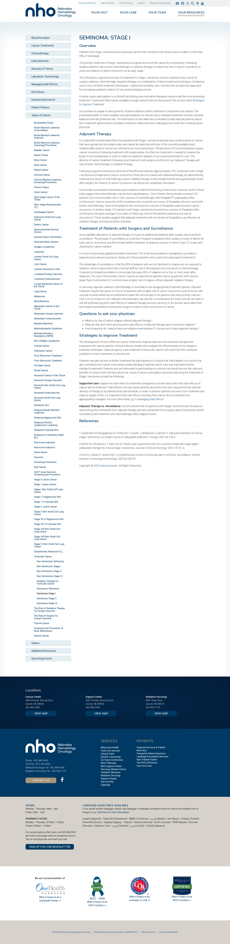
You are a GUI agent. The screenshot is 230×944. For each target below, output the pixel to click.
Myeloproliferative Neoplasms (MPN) (43, 334)
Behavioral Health (110, 747)
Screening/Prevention (45, 462)
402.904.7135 (153, 707)
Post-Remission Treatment (48, 355)
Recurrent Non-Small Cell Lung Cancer (49, 386)
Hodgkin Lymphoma (44, 246)
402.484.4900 (33, 707)
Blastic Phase (41, 155)
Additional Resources (43, 650)
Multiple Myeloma (43, 323)
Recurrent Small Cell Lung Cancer (47, 399)
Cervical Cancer (42, 174)
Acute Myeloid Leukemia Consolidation (46, 129)
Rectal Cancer (41, 370)
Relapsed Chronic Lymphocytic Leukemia (46, 424)
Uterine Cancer (41, 635)
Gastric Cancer (41, 224)
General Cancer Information (48, 237)
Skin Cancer (40, 467)
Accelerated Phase (44, 122)
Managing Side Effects (151, 399)
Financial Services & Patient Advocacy (151, 749)
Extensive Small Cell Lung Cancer (47, 218)
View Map (41, 713)
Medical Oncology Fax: (37, 767)
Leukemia (39, 251)
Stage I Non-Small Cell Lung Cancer (48, 490)
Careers (141, 3)
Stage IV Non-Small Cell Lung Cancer (49, 545)
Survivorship (107, 781)
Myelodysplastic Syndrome (48, 328)
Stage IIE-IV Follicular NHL (47, 524)
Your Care (128, 13)
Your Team (157, 13)
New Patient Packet (147, 759)
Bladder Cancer (42, 150)
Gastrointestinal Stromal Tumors (46, 231)
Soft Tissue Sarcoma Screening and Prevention (47, 473)
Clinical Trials (107, 753)
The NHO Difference (147, 762)
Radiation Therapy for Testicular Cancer (48, 582)
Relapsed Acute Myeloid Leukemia (46, 411)
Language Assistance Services (152, 756)
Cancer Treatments (42, 45)
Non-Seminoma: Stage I (49, 566)
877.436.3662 (43, 764)
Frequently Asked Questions (151, 753)
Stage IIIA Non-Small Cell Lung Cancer (47, 530)
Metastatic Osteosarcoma (47, 318)
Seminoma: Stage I (46, 593)
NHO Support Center (111, 766)
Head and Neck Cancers (46, 241)
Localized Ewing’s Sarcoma (48, 274)
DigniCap (105, 784)
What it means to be (182, 896)
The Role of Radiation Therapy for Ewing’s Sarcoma (49, 609)
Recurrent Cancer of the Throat (49, 375)
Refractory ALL (41, 405)
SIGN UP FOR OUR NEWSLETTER (49, 847)
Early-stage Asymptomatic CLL (47, 206)
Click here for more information (113, 812)
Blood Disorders (40, 37)
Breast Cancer (41, 169)
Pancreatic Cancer (43, 350)
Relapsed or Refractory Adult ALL (49, 436)
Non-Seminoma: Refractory (50, 561)
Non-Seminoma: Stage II (49, 571)
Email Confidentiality (168, 932)
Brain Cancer (40, 165)
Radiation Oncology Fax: (38, 771)
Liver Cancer (40, 264)
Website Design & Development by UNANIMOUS (115, 932)
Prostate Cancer (42, 365)
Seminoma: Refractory (48, 588)
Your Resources (191, 13)
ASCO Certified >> (182, 900)
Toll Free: (30, 764)
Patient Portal (126, 3)
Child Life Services (110, 750)
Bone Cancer (40, 160)
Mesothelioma (41, 301)
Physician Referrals (87, 3)
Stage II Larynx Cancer (45, 506)
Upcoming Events (41, 658)
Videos (35, 643)
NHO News (37, 92)
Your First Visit (144, 766)
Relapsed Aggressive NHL (47, 417)
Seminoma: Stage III (47, 603)
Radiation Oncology (111, 775)
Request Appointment (160, 3)
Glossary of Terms (42, 68)
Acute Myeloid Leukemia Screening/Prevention (46, 144)
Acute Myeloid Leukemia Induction (46, 136)
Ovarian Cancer (41, 345)
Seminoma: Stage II (47, 598)
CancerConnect (109, 465)
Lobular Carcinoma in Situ (47, 269)
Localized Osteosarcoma (47, 279)
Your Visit (99, 13)
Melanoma (39, 296)
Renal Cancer (40, 452)
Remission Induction (44, 442)
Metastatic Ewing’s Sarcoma (48, 313)
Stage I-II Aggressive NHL (47, 496)
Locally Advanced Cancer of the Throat (48, 285)
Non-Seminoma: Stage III (49, 576)
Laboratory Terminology (45, 76)
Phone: (29, 760)
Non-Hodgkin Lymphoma (46, 340)
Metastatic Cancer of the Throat (46, 307)
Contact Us (41, 780)
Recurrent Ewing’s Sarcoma (48, 380)
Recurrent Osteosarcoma (47, 392)
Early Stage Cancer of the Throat (47, 198)
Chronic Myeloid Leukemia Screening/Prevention (47, 181)
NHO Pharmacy (108, 763)
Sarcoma (38, 457)
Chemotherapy (40, 53)
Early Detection (40, 60)
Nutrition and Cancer (43, 99)
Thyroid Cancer (41, 623)
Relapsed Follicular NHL (46, 430)
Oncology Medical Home (113, 769)
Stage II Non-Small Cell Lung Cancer (49, 513)
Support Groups (109, 778)
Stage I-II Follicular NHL (46, 501)
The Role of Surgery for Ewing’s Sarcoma (46, 617)
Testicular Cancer (43, 556)
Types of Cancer (41, 115)
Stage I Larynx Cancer (45, 484)
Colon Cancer (41, 192)
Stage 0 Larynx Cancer (45, 479)
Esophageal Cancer (44, 212)
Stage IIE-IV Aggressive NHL (49, 519)
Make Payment (107, 3)
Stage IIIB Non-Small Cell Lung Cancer (47, 538)
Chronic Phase (41, 187)
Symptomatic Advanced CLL (48, 551)
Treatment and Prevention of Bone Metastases (48, 629)
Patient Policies (40, 107)
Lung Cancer (40, 291)
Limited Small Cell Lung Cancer (46, 258)
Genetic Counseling (111, 756)
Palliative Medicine (110, 772)
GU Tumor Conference (112, 760)
